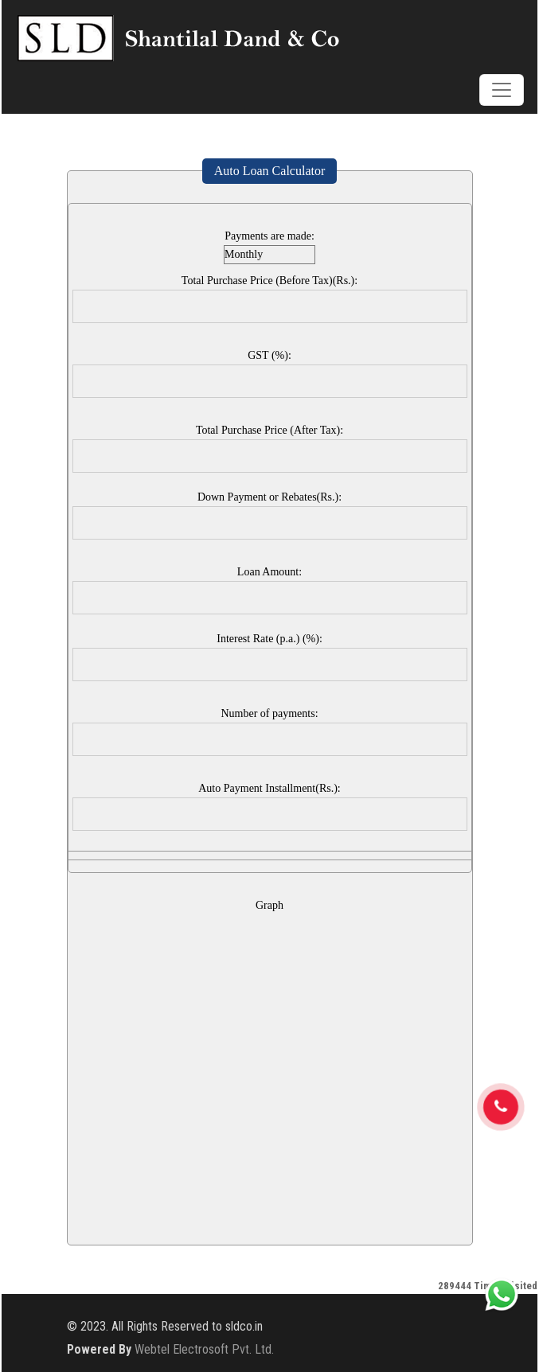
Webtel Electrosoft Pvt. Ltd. (204, 1349)
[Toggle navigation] (501, 90)
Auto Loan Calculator (270, 170)
